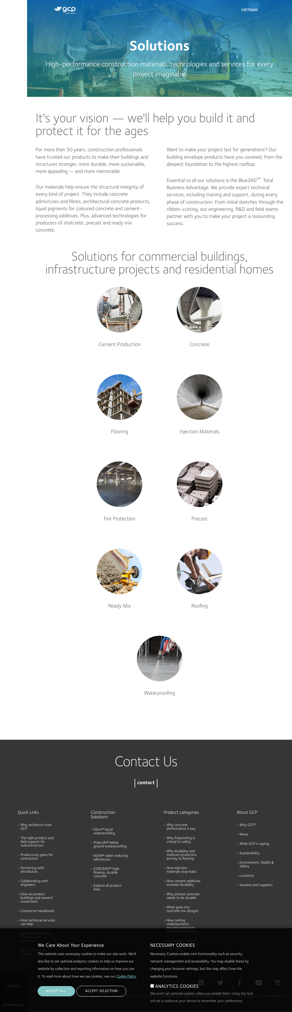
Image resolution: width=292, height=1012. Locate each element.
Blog (6, 106)
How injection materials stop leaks (181, 870)
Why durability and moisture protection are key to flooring (181, 855)
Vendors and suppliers (256, 885)
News (244, 835)
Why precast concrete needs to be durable (183, 896)
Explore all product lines (108, 888)
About (7, 84)
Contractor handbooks (37, 911)
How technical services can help (38, 922)
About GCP (247, 812)
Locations (247, 876)
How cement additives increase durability (183, 883)
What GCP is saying (254, 844)
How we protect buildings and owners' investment (37, 898)
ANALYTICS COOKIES (176, 997)
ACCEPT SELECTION (101, 1002)
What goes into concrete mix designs (182, 909)
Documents (12, 40)
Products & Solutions (12, 16)
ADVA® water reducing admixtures (111, 858)
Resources (11, 62)
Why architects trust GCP (36, 827)
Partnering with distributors (32, 870)
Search (272, 11)
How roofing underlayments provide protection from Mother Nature (182, 926)
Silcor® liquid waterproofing (104, 831)
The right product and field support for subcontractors (37, 842)
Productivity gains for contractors (37, 857)
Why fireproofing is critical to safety (181, 840)
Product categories (181, 812)
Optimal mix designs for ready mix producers (36, 937)
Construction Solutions (103, 814)
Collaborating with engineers (34, 883)
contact (146, 783)
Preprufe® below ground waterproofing (110, 845)
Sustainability (249, 853)
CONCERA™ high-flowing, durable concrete (107, 872)
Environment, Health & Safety (257, 864)
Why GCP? (248, 825)
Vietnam (249, 10)
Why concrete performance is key (181, 827)
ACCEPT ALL (56, 1002)
